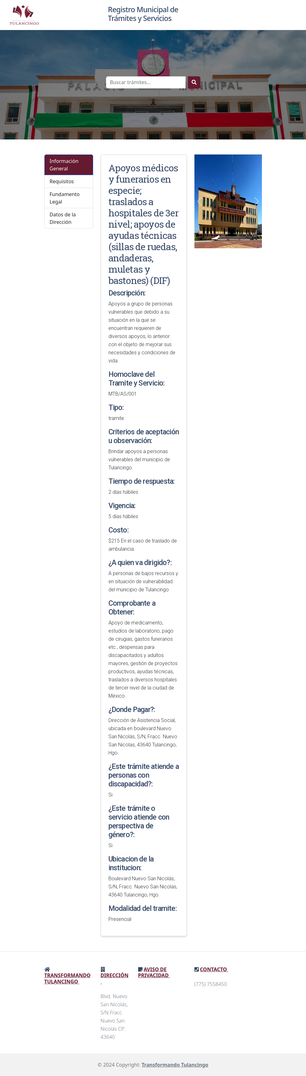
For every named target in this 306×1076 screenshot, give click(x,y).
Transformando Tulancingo (67, 978)
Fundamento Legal (65, 198)
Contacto (214, 969)
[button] (199, 201)
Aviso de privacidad (154, 972)
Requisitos (62, 181)
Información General (64, 165)
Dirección (115, 978)
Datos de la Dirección (63, 218)
